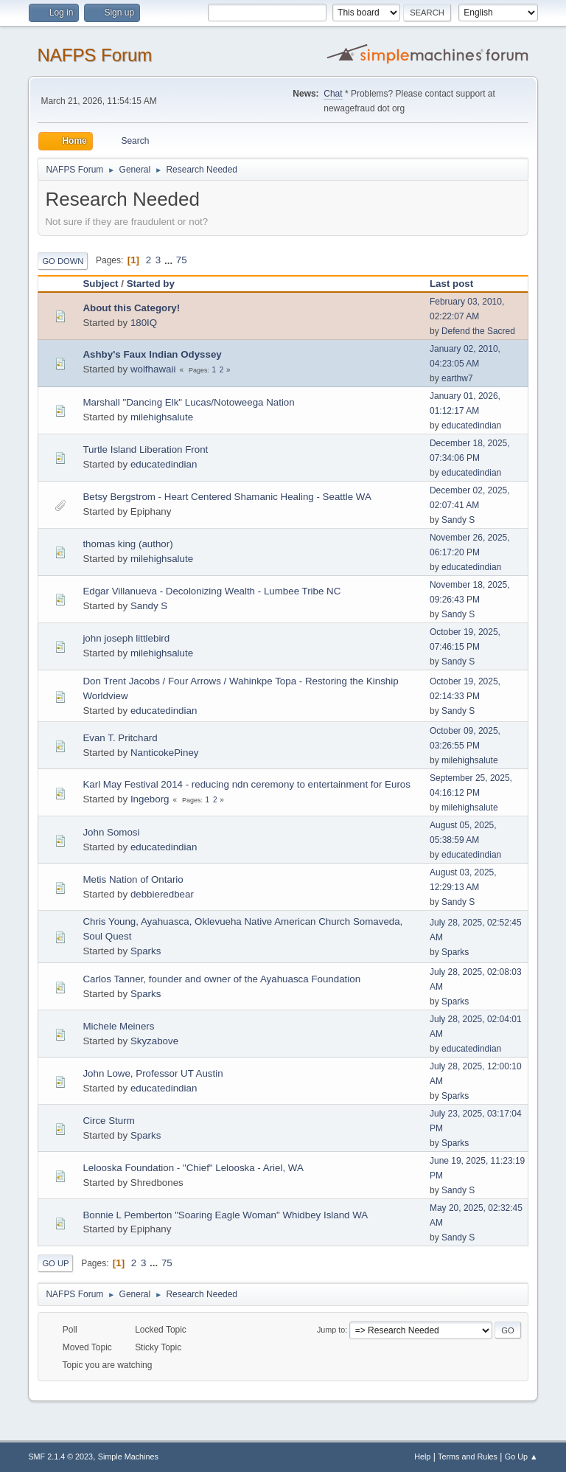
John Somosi (111, 832)
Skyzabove (154, 1040)
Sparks (145, 951)
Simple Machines (128, 1456)
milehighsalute (161, 417)
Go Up (55, 1263)
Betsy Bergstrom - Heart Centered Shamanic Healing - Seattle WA (227, 496)
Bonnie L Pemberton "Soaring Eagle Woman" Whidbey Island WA (225, 1215)
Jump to (331, 1329)
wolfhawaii (153, 369)
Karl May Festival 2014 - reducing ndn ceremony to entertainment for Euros (246, 784)
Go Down (62, 261)
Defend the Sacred (478, 331)
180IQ (143, 322)
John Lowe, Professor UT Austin (153, 1073)
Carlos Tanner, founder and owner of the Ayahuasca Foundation (221, 979)
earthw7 (457, 378)
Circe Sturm (108, 1120)
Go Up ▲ (521, 1456)
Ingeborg (150, 799)
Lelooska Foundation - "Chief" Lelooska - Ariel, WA (193, 1167)
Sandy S (458, 520)
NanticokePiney (164, 752)
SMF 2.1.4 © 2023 (60, 1456)
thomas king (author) (127, 543)
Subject (100, 283)
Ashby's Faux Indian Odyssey (152, 354)
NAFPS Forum (94, 55)
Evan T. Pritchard (120, 737)
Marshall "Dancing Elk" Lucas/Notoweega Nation (188, 402)
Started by (151, 283)
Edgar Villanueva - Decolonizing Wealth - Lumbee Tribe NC (211, 591)
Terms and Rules (467, 1456)
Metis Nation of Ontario (133, 879)
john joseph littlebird (126, 638)
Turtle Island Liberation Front (145, 449)
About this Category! (131, 307)
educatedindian (471, 425)
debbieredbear (162, 894)
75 (181, 259)
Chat (333, 93)
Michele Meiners (118, 1026)
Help (422, 1456)
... (169, 259)
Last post (458, 283)
